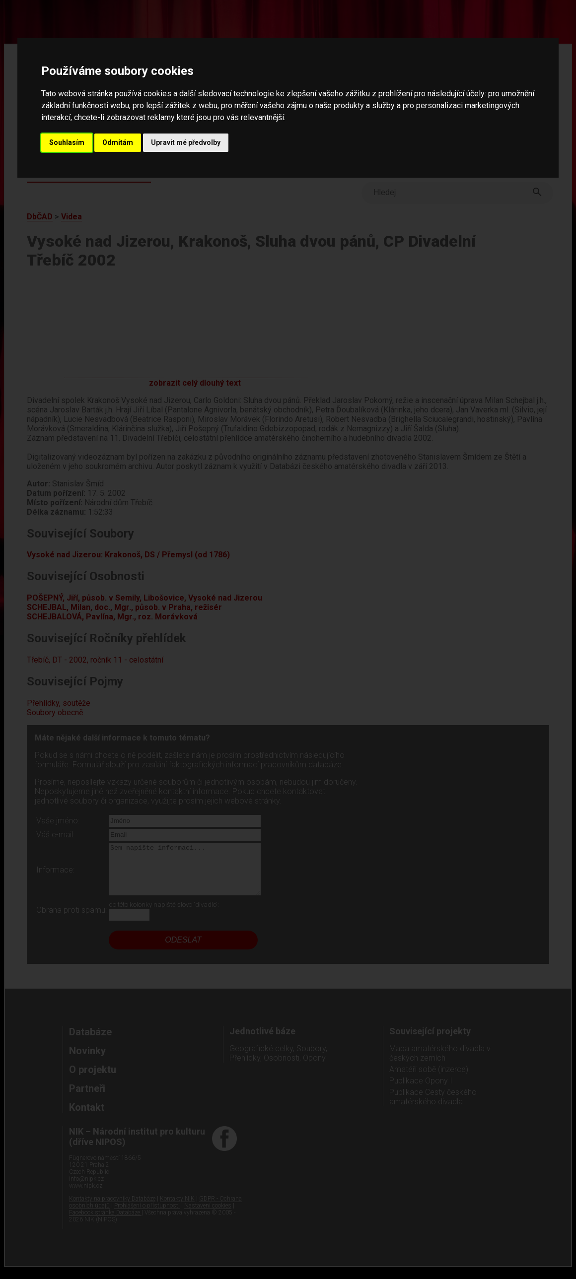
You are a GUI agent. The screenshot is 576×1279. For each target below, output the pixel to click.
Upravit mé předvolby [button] (185, 142)
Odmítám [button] (117, 142)
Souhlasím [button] (66, 142)
